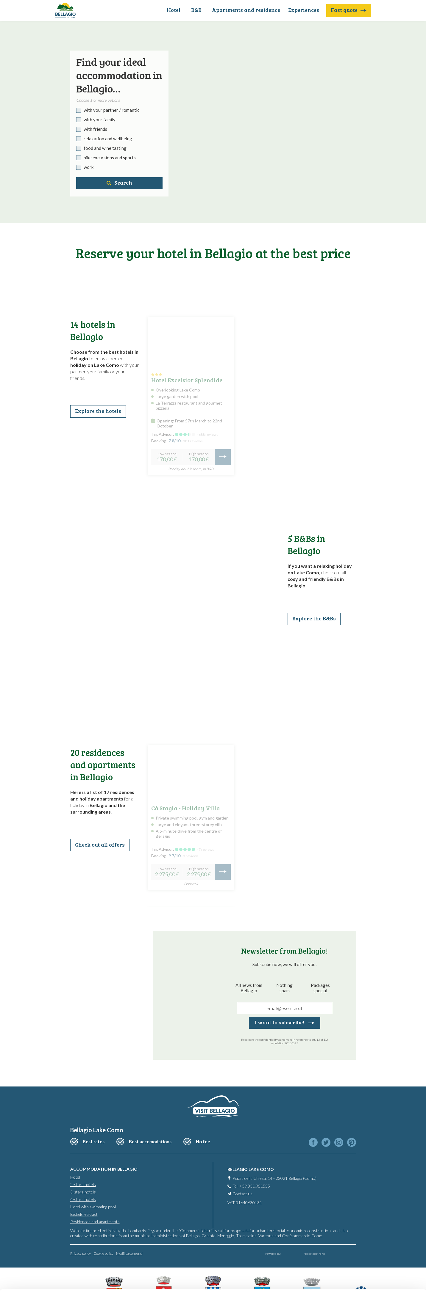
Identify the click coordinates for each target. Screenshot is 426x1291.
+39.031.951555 (254, 1185)
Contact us (242, 1193)
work (88, 167)
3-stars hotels (83, 1191)
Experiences (303, 9)
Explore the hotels (98, 410)
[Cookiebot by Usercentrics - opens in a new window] (39, 1279)
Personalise (377, 1233)
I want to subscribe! (284, 1022)
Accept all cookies (376, 1214)
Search (119, 182)
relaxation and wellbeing (108, 138)
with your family (100, 119)
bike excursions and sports (110, 157)
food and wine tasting (105, 148)
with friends (95, 129)
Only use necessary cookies (376, 1253)
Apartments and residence (246, 9)
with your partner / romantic (111, 110)
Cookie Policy (133, 1262)
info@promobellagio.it (184, 1241)
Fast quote (348, 9)
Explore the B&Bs (314, 618)
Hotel (173, 9)
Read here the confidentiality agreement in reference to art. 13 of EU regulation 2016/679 (284, 1041)
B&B (196, 9)
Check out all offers (100, 844)
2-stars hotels (83, 1184)
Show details (92, 1279)
